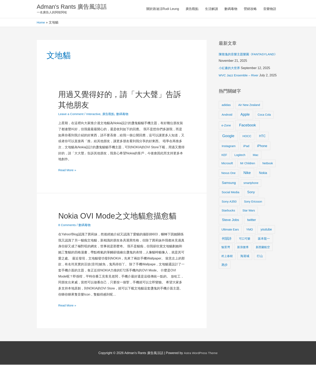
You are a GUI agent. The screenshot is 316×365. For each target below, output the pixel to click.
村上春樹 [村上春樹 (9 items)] (227, 256)
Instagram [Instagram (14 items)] (229, 146)
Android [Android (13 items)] (227, 115)
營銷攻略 (250, 9)
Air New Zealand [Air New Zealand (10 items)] (249, 105)
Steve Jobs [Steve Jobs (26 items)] (230, 220)
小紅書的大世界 (230, 68)
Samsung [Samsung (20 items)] (229, 183)
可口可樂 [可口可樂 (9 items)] (244, 239)
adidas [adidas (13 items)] (226, 105)
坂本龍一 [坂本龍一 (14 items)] (264, 239)
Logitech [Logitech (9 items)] (239, 155)
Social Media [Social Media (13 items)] (230, 192)
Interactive (94, 114)
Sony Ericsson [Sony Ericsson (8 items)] (253, 202)
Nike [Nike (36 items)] (247, 173)
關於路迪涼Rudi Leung (162, 9)
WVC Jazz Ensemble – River (239, 75)
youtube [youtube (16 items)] (266, 229)
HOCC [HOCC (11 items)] (246, 136)
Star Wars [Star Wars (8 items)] (248, 210)
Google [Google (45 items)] (228, 136)
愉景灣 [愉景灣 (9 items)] (225, 247)
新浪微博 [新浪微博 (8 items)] (242, 247)
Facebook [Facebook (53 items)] (247, 125)
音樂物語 (269, 9)
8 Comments (67, 225)
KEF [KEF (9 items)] (224, 155)
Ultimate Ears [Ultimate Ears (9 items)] (230, 229)
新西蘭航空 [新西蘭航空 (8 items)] (263, 247)
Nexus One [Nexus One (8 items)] (228, 173)
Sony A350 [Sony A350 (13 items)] (229, 202)
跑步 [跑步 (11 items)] (225, 265)
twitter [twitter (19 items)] (251, 220)
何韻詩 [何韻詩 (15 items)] (226, 239)
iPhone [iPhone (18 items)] (262, 146)
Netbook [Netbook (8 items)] (267, 163)
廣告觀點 (192, 9)
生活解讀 (211, 9)
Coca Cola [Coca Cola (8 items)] (264, 115)
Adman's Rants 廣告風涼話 (73, 6)
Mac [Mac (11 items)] (255, 155)
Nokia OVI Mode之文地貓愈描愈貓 (120, 216)
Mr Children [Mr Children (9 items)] (247, 163)
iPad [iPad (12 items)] (246, 146)
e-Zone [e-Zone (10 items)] (226, 125)
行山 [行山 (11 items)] (260, 256)
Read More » (67, 171)
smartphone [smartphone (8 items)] (250, 183)
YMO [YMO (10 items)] (249, 229)
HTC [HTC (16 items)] (262, 136)
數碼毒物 (230, 9)
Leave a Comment (71, 114)
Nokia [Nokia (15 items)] (263, 173)
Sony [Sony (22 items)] (251, 192)
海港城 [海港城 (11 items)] (244, 256)
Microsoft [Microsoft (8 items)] (227, 163)
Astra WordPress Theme (200, 353)
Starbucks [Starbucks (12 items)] (228, 210)
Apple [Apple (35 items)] (245, 115)
